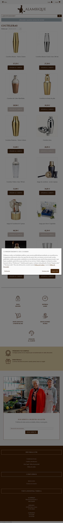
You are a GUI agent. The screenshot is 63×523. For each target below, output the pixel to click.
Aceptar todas (55, 271)
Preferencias (7, 271)
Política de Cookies (39, 265)
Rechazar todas (45, 271)
